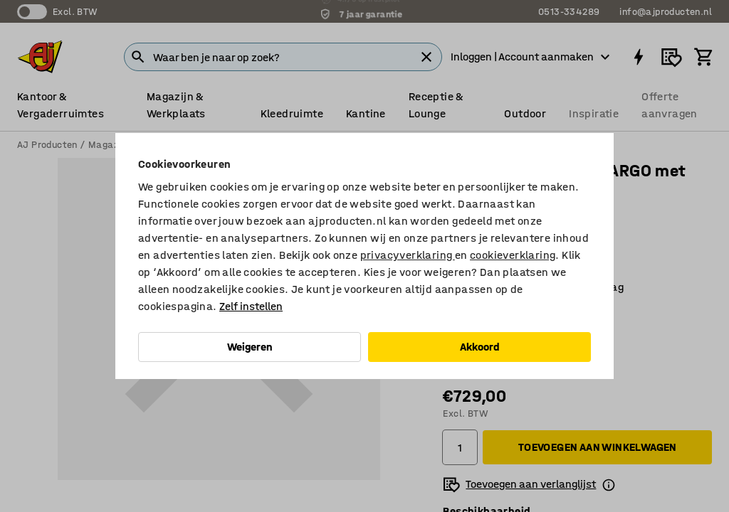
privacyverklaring (407, 255)
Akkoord (480, 346)
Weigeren (250, 346)
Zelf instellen (251, 306)
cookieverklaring (512, 255)
